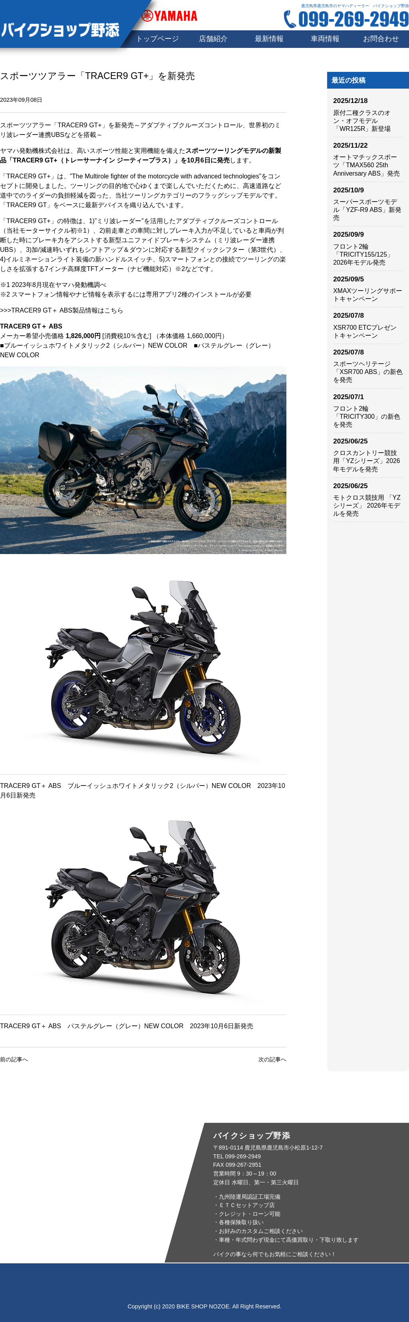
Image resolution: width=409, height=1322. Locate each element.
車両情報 (325, 39)
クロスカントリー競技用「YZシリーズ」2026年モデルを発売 (366, 460)
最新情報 (269, 39)
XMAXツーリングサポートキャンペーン (367, 294)
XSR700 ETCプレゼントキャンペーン (365, 331)
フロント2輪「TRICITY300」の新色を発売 (366, 416)
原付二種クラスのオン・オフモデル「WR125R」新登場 (362, 120)
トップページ (56, 1279)
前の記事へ (14, 1059)
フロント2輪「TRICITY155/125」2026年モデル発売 (363, 254)
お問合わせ (381, 39)
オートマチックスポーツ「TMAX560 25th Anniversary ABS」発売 (366, 165)
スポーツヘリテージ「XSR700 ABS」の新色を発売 (368, 371)
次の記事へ (272, 1059)
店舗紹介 (213, 39)
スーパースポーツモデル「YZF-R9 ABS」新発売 (367, 209)
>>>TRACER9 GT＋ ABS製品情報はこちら (61, 310)
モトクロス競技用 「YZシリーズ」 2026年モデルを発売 (367, 505)
